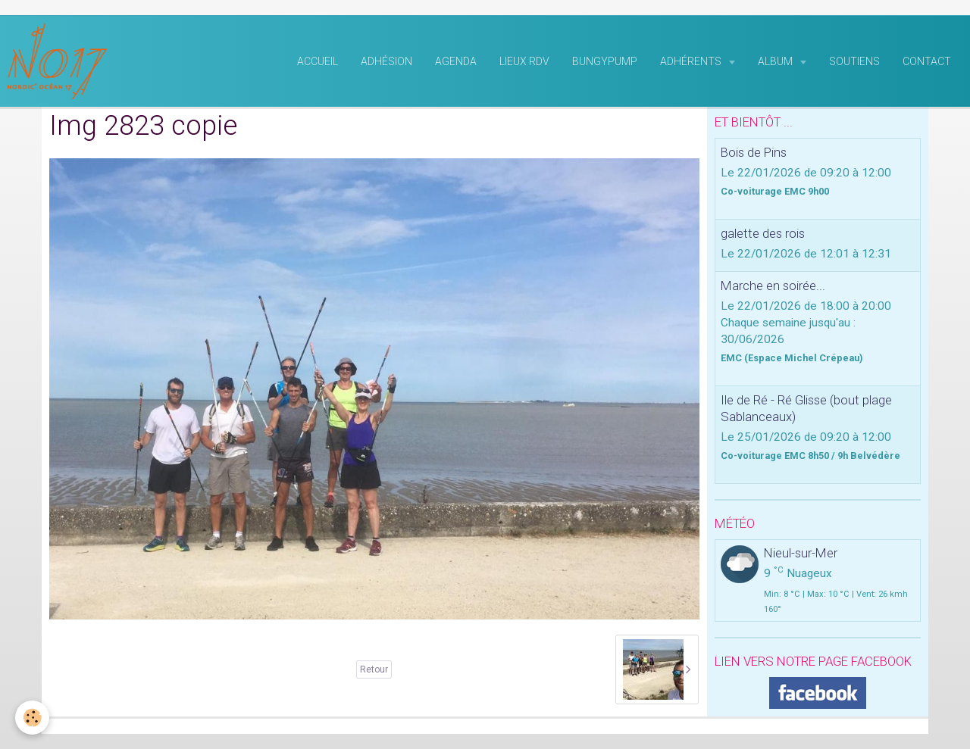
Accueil (317, 61)
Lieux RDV (524, 61)
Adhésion (386, 61)
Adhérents (692, 61)
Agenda (456, 61)
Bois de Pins (754, 152)
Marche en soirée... (773, 285)
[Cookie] (32, 718)
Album (776, 61)
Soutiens (854, 61)
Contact (927, 61)
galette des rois (763, 233)
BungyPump (604, 61)
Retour (374, 669)
